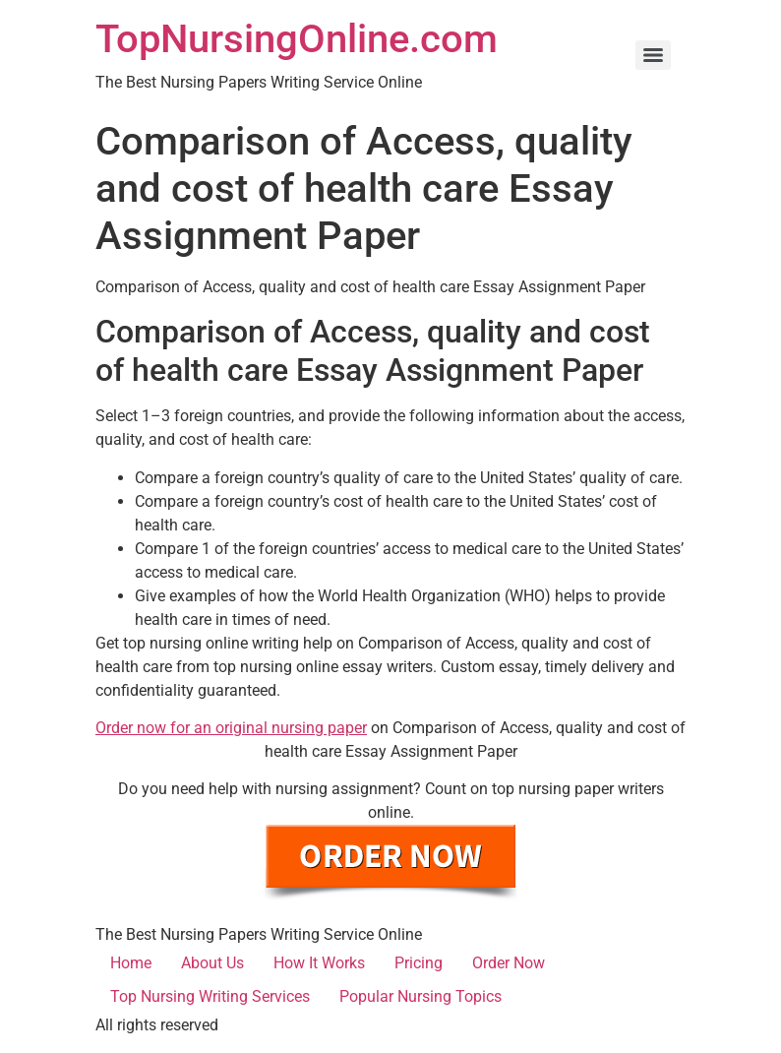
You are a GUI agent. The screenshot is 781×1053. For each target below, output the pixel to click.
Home (130, 963)
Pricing (418, 963)
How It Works (319, 963)
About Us (212, 963)
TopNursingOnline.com (296, 39)
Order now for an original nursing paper (231, 727)
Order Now (508, 963)
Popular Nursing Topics (420, 996)
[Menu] (653, 55)
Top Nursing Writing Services (210, 996)
